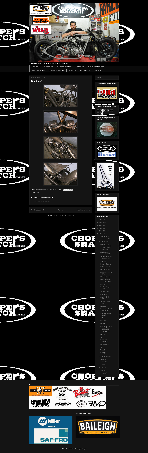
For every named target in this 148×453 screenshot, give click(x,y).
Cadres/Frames (65, 67)
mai (102, 367)
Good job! (103, 294)
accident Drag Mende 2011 (105, 253)
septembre (104, 356)
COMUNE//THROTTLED (106, 273)
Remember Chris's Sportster (106, 309)
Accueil (36, 67)
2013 (101, 228)
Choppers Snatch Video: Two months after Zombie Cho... (106, 329)
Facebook (85, 70)
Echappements (96, 67)
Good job (103, 353)
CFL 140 (103, 261)
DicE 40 (102, 284)
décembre (104, 236)
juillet (102, 362)
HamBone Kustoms (104, 340)
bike (38, 192)
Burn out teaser (105, 269)
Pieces (80, 67)
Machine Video (105, 277)
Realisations (38, 70)
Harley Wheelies (105, 264)
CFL (101, 318)
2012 (101, 231)
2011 (101, 234)
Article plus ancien (83, 210)
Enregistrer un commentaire (42, 201)
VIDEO (98, 70)
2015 (101, 222)
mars (102, 373)
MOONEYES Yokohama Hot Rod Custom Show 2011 (105, 246)
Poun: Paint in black (104, 298)
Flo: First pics (104, 344)
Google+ (99, 77)
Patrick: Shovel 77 (106, 267)
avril (102, 370)
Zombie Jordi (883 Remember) (106, 257)
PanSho (103, 334)
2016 (101, 220)
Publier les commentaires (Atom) (65, 215)
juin (102, 364)
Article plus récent (37, 210)
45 (101, 337)
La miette (103, 306)
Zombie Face (104, 291)
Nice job (103, 321)
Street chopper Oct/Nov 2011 (105, 280)
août (102, 359)
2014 (101, 225)
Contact (48, 67)
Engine (102, 323)
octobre (103, 242)
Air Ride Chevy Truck (105, 302)
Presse (72, 70)
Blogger (84, 449)
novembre (104, 239)
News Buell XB (56, 70)
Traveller (103, 350)
